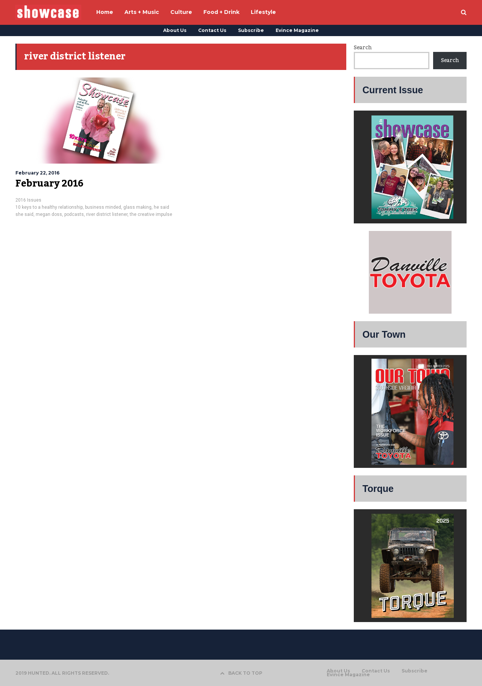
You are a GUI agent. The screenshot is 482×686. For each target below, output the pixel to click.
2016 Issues (28, 200)
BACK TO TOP (241, 673)
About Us (174, 30)
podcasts (74, 214)
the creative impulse (151, 214)
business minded (103, 207)
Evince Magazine (297, 30)
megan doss (49, 214)
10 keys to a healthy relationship (49, 207)
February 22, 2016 (37, 173)
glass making (137, 207)
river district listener (106, 214)
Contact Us (212, 30)
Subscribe (251, 30)
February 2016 (49, 183)
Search (362, 47)
